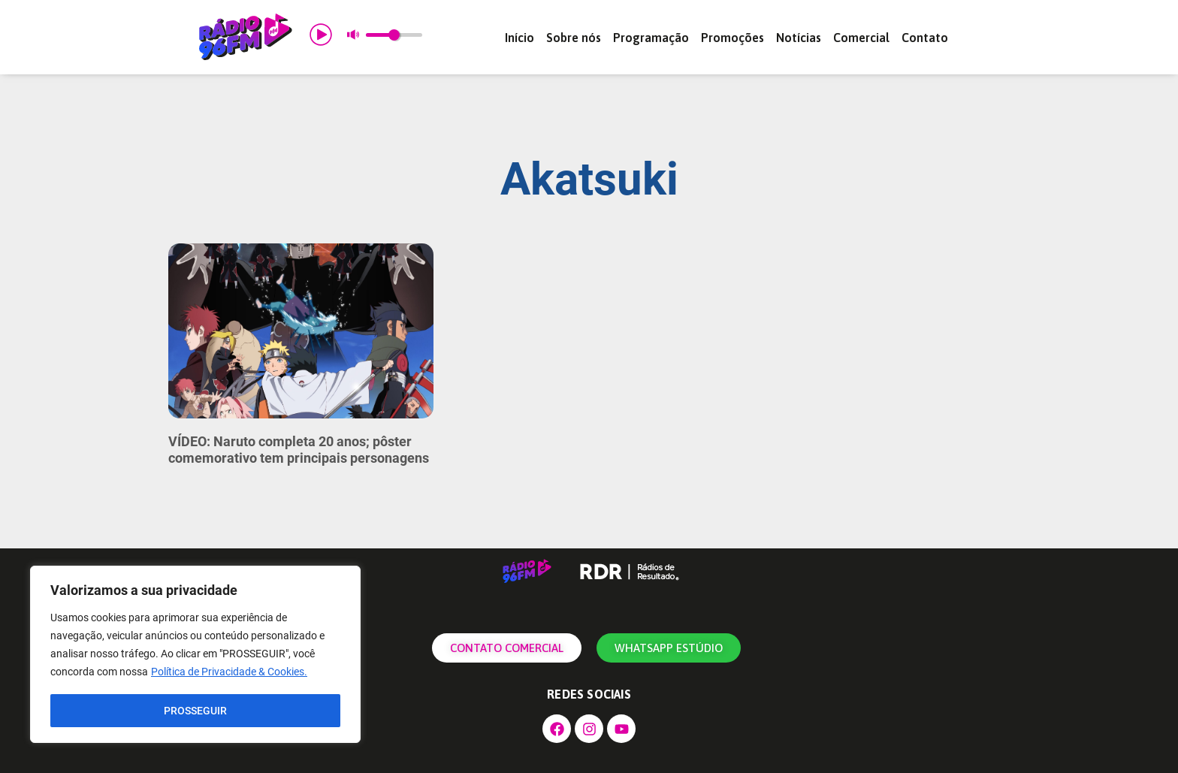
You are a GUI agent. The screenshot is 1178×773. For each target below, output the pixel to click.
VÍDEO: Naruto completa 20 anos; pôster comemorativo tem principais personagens (298, 449)
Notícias (798, 37)
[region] (195, 655)
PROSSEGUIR (195, 711)
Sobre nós (573, 37)
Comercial (861, 37)
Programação (651, 37)
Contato (925, 37)
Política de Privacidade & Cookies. (229, 673)
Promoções (732, 37)
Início (519, 37)
